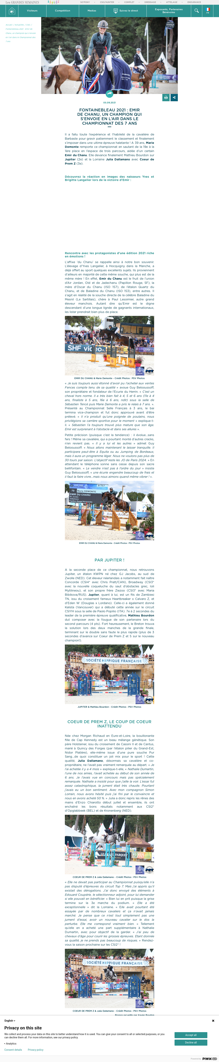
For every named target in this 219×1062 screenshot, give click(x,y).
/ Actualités (18, 25)
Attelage (171, 2)
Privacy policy (35, 1049)
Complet (129, 2)
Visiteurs (32, 11)
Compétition (62, 11)
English (10, 1020)
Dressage (150, 2)
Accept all (191, 1035)
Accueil (9, 25)
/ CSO (27, 25)
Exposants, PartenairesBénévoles (169, 11)
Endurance (194, 2)
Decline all (191, 1042)
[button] (32, 11)
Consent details (13, 1049)
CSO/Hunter (107, 2)
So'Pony (85, 2)
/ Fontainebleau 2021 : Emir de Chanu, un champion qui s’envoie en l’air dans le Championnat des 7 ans (21, 33)
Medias (92, 11)
